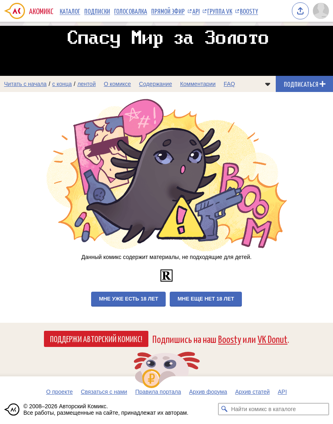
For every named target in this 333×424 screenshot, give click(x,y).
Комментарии (198, 84)
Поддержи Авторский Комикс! (96, 338)
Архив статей (252, 391)
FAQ (229, 84)
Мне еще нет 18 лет (205, 299)
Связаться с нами (104, 391)
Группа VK (219, 10)
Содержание (155, 84)
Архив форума (208, 391)
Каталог (70, 10)
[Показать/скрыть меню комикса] (268, 84)
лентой (86, 84)
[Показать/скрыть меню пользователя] (321, 11)
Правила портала (158, 391)
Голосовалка (130, 10)
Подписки (97, 10)
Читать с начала (25, 84)
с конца (62, 84)
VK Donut (272, 338)
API (196, 10)
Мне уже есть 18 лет (128, 299)
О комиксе (117, 84)
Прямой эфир (168, 10)
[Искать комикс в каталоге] (224, 409)
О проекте (59, 391)
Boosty (249, 10)
